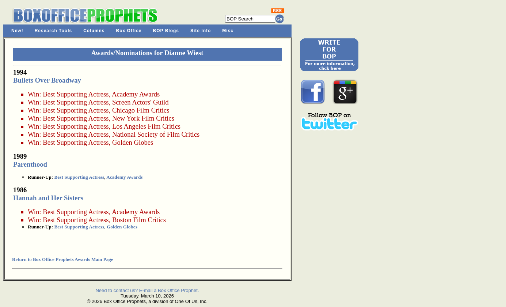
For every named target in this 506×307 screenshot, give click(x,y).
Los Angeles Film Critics (146, 126)
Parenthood (30, 164)
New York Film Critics (143, 118)
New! (17, 30)
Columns (93, 30)
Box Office (129, 30)
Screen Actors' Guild (140, 102)
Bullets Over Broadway (47, 80)
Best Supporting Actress (76, 94)
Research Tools (53, 30)
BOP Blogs (166, 30)
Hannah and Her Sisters (48, 198)
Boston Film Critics (139, 220)
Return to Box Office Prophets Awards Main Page (62, 259)
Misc (227, 30)
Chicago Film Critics (141, 110)
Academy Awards (136, 94)
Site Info (200, 30)
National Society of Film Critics (155, 134)
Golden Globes (132, 142)
